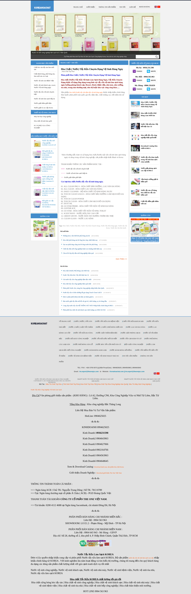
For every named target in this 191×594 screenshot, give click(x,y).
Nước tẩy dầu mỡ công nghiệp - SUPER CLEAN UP (49, 143)
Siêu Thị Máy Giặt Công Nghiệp (140, 384)
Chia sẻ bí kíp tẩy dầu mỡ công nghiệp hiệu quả (78, 253)
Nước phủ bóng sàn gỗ (83, 344)
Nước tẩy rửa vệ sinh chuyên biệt (77, 169)
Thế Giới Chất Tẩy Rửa (71, 384)
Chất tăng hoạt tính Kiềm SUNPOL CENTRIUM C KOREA (48, 168)
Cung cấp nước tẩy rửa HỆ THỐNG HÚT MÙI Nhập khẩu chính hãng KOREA (88, 305)
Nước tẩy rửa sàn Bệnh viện (107, 321)
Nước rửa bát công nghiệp (77, 339)
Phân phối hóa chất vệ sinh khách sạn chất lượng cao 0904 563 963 (84, 310)
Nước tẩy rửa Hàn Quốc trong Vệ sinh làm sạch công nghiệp (150, 159)
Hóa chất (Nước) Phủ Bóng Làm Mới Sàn (76, 271)
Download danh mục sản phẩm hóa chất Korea (109, 467)
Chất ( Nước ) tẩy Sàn (83, 321)
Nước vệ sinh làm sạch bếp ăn (44, 99)
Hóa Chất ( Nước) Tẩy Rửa (72, 226)
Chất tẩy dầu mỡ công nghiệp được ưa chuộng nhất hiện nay (82, 249)
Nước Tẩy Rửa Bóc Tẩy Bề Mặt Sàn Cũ (76, 275)
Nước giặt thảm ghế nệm (43, 103)
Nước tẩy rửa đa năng (83, 333)
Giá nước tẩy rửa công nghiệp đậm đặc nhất (77, 279)
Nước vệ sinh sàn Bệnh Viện (44, 81)
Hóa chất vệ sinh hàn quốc (43, 121)
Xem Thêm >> (121, 259)
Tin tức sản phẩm (129, 356)
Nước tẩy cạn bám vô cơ (130, 339)
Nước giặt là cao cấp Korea (43, 108)
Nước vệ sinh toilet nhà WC (107, 356)
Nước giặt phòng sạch (130, 333)
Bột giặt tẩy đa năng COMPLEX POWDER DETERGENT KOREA (48, 155)
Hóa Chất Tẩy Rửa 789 (89, 384)
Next (157, 34)
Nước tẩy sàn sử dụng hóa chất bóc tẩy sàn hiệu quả (149, 192)
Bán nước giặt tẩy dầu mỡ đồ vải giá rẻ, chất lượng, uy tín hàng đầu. (85, 301)
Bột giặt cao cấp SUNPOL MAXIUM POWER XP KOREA (49, 204)
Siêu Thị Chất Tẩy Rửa (54, 384)
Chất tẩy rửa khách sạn (133, 321)
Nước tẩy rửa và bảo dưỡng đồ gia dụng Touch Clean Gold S (82, 292)
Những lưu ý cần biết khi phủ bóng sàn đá (76, 236)
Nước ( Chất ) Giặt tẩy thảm (81, 327)
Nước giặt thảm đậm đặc (107, 333)
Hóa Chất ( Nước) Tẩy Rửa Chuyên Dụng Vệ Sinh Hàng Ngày (92, 69)
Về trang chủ (65, 321)
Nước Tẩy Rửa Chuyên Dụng (90, 226)
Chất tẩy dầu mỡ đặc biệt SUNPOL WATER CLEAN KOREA (48, 192)
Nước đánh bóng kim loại (95, 350)
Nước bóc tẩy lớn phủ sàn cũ (108, 344)
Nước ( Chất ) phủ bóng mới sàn (109, 327)
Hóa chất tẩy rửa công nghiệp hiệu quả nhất (77, 284)
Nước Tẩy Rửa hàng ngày (109, 226)
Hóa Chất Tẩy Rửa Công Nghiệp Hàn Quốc (113, 384)
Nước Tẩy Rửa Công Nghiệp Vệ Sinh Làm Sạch (46, 390)
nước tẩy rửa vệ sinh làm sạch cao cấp (141, 558)
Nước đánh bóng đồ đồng (121, 350)
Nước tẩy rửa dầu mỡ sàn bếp (104, 339)
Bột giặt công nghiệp (133, 344)
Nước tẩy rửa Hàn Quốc (118, 228)
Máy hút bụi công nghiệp (42, 116)
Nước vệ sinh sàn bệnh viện (80, 356)
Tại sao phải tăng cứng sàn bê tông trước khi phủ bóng (80, 244)
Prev (34, 34)
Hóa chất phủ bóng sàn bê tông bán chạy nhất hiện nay (80, 240)
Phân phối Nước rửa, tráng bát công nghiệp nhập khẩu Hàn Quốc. (84, 288)
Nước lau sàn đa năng (135, 327)
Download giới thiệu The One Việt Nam (109, 473)
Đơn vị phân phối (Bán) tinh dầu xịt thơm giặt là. (78, 297)
